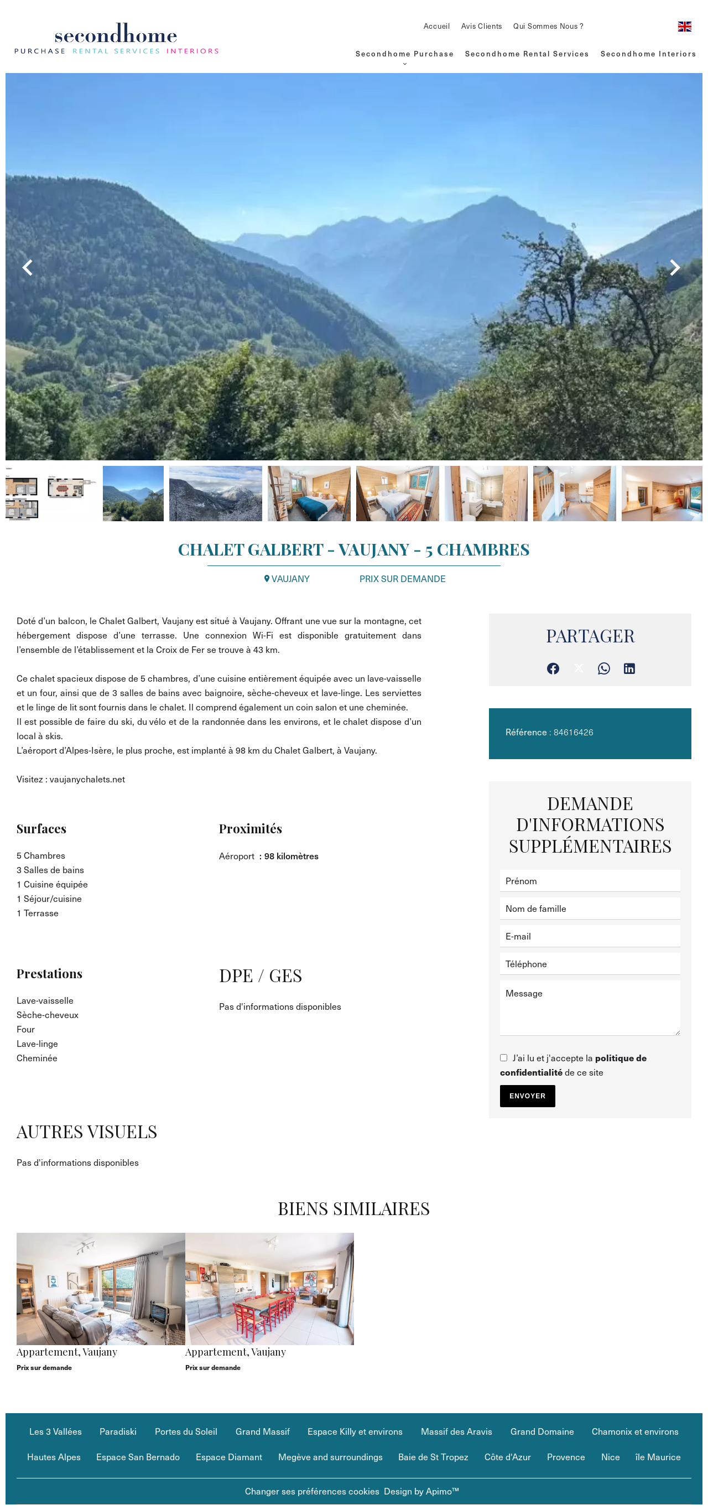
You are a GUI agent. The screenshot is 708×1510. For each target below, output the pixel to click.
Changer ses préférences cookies (312, 1491)
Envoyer (527, 1096)
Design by (421, 1491)
